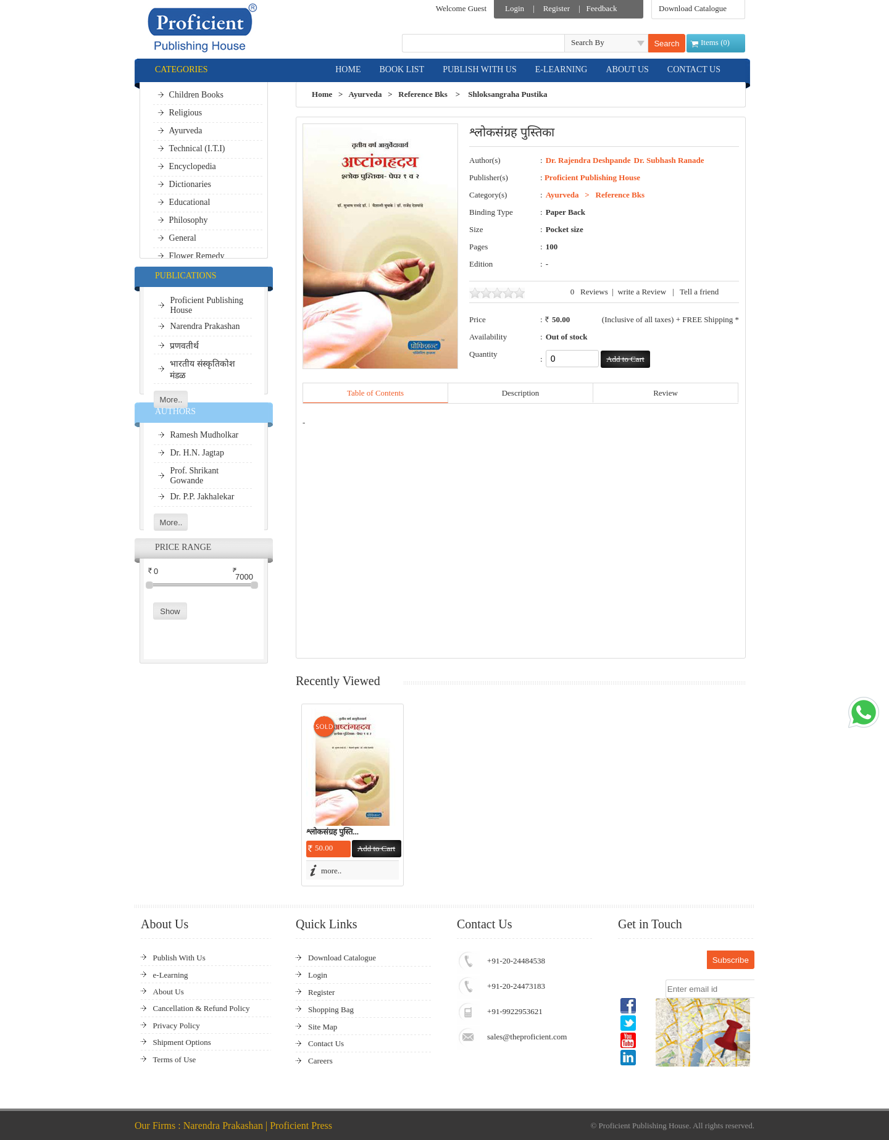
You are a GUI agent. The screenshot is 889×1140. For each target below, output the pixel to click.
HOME (348, 69)
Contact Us (326, 1043)
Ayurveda (365, 94)
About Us (168, 991)
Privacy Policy (176, 1025)
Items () (715, 42)
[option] (352, 795)
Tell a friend (699, 291)
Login (514, 8)
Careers (320, 1060)
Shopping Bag (331, 1009)
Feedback (601, 8)
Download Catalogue (693, 8)
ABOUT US (627, 69)
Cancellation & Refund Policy (201, 1008)
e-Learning (170, 975)
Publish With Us (179, 957)
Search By (587, 42)
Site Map (322, 1026)
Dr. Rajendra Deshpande (588, 160)
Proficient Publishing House (592, 177)
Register (556, 8)
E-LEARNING (561, 69)
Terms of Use (174, 1059)
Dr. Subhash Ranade (669, 160)
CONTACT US (693, 69)
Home (322, 94)
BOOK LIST (401, 69)
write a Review (641, 291)
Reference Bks (423, 94)
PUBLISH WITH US (480, 69)
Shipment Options (182, 1042)
